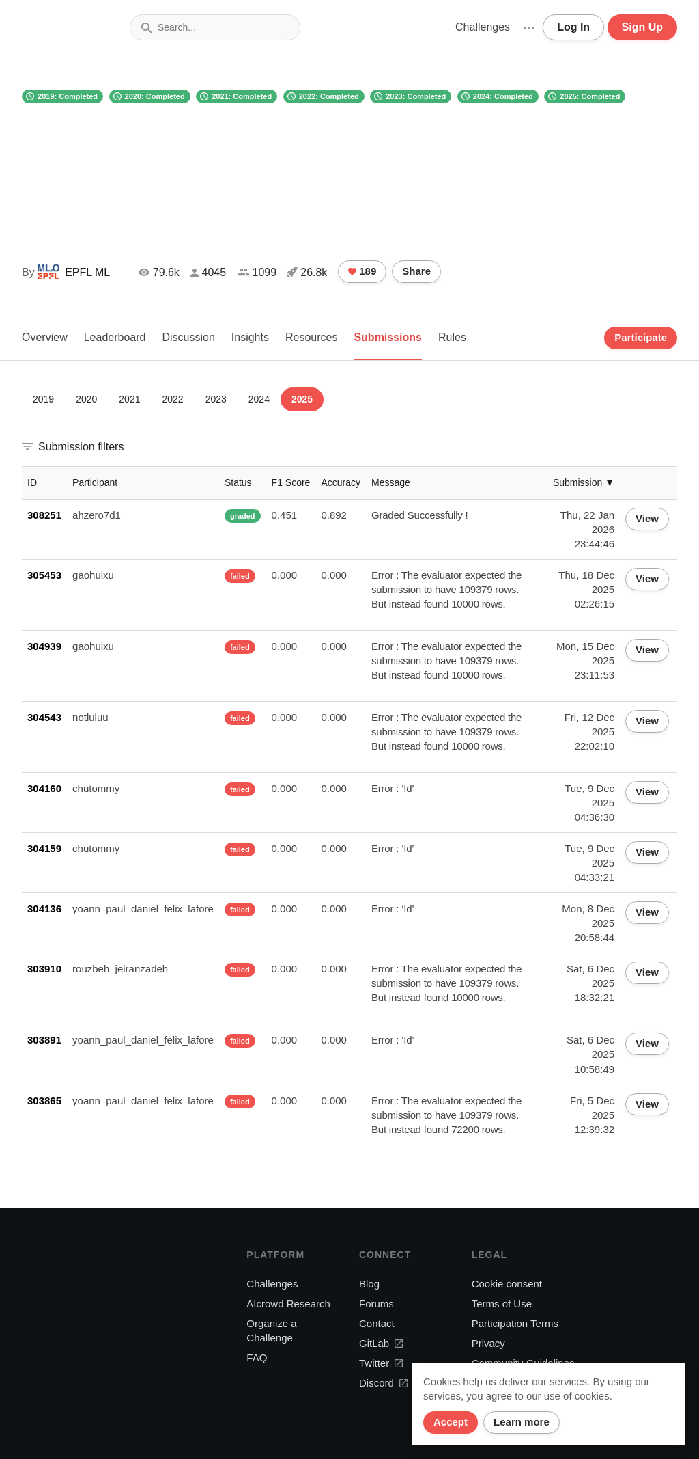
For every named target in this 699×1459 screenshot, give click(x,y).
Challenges (482, 27)
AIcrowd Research (288, 1303)
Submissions (388, 337)
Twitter (381, 1363)
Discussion (188, 337)
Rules (452, 337)
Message (390, 482)
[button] (529, 27)
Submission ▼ (583, 482)
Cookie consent (507, 1284)
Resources (311, 337)
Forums (376, 1303)
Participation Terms (515, 1323)
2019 (43, 399)
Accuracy (340, 482)
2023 (216, 399)
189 (362, 271)
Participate (640, 337)
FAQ (256, 1357)
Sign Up (642, 27)
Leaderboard (115, 337)
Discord (383, 1383)
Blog (369, 1284)
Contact (377, 1323)
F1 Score (291, 482)
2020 (86, 399)
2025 (302, 399)
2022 (172, 399)
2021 (129, 399)
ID (32, 482)
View (647, 518)
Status (238, 482)
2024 (259, 399)
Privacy (488, 1343)
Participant (94, 482)
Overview (45, 337)
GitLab (381, 1343)
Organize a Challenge (271, 1331)
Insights (250, 337)
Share (416, 271)
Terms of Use (502, 1303)
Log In (573, 27)
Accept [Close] (450, 1422)
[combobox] (215, 27)
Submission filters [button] (81, 446)
